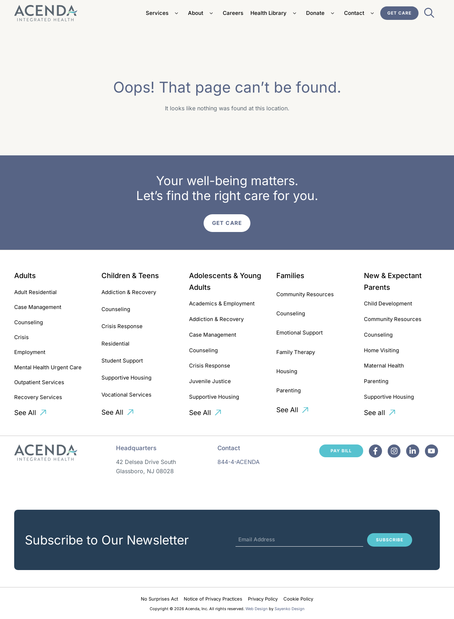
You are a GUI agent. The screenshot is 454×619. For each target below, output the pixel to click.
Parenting (288, 390)
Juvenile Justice (210, 381)
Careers (233, 13)
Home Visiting (381, 350)
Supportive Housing (126, 377)
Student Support (122, 360)
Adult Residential (35, 292)
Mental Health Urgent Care (48, 367)
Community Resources (305, 294)
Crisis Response (122, 326)
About (202, 13)
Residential (115, 343)
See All (25, 413)
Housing (286, 371)
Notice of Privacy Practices (213, 599)
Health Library (274, 13)
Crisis (21, 337)
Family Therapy (295, 352)
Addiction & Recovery (128, 292)
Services (163, 13)
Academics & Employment (222, 303)
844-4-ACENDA (238, 461)
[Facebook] (375, 451)
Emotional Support (299, 332)
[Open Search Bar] (429, 14)
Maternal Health (384, 365)
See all (374, 413)
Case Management (37, 307)
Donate (321, 13)
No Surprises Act (159, 599)
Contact (360, 13)
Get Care (399, 13)
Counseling (28, 322)
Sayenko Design (290, 608)
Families (290, 275)
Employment (29, 352)
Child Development (388, 303)
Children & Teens (130, 275)
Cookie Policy (298, 599)
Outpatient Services (39, 382)
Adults (25, 275)
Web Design (256, 608)
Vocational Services (126, 394)
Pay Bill (341, 450)
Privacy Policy (263, 599)
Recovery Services (38, 397)
